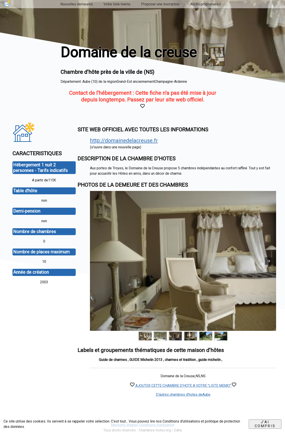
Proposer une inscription (160, 4)
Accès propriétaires (205, 4)
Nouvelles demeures (76, 4)
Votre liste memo (117, 4)
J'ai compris (265, 424)
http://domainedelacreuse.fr (124, 140)
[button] (269, 261)
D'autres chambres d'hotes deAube (183, 394)
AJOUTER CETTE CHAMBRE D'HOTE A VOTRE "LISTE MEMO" (183, 385)
